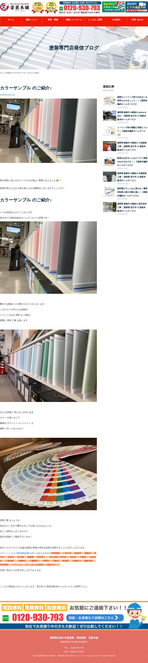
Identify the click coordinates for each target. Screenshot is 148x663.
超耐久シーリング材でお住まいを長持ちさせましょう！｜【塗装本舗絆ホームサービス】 (132, 100)
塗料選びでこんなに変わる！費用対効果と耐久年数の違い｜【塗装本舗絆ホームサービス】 (132, 192)
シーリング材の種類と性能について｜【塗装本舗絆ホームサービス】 (132, 131)
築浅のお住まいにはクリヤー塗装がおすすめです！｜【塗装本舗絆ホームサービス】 (132, 161)
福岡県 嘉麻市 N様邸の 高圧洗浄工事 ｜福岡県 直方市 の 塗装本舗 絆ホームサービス (132, 207)
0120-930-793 (77, 648)
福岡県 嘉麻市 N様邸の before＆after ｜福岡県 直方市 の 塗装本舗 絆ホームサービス (132, 116)
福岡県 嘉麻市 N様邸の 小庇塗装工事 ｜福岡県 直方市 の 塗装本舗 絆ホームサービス (132, 146)
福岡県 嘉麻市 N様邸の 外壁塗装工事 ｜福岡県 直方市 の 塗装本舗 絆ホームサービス (132, 177)
